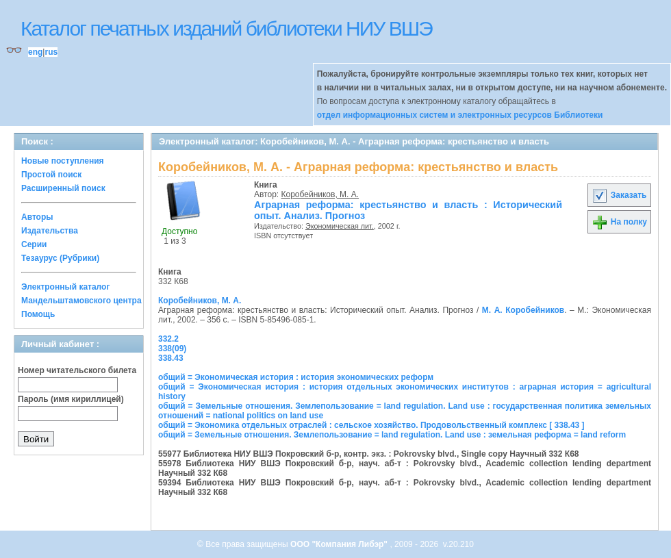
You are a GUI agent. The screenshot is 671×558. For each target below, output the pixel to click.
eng (35, 52)
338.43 (170, 358)
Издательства (49, 231)
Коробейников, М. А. (320, 194)
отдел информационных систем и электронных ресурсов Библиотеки (460, 115)
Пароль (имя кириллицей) (71, 399)
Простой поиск (51, 174)
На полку (619, 222)
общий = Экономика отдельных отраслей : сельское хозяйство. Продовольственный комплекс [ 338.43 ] (371, 425)
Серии (34, 244)
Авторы (37, 217)
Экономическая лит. (339, 226)
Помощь (38, 314)
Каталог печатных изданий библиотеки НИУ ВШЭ (226, 28)
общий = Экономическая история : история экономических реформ (295, 377)
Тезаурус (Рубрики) (60, 258)
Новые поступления (62, 161)
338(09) (172, 348)
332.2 (168, 339)
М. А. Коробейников (523, 310)
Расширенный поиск (63, 188)
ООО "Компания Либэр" (340, 544)
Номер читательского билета (77, 370)
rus (51, 52)
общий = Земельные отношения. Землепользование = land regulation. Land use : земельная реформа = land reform (392, 435)
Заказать (619, 195)
